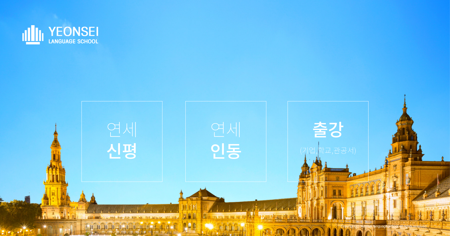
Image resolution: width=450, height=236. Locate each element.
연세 (122, 139)
